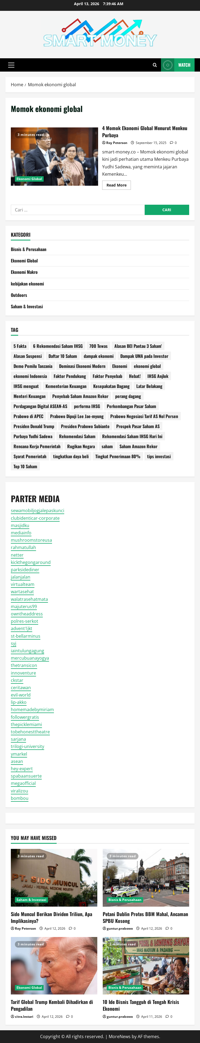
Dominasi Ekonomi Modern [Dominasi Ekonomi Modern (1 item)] (82, 366)
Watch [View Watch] (176, 65)
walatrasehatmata (29, 599)
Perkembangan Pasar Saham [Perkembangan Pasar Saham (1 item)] (131, 406)
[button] (11, 65)
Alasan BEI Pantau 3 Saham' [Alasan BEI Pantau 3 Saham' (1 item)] (138, 346)
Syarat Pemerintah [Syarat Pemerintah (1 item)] (30, 456)
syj (13, 643)
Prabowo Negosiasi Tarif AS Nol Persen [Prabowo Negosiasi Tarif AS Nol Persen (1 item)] (144, 416)
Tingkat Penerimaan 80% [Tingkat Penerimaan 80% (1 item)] (117, 456)
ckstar (17, 680)
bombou (19, 798)
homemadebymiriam (32, 710)
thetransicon (24, 665)
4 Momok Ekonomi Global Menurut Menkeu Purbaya (54, 156)
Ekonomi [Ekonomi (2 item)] (119, 366)
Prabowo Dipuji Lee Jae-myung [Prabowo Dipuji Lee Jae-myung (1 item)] (77, 416)
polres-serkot (24, 621)
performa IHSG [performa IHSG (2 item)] (87, 406)
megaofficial (23, 783)
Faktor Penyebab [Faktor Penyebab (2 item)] (107, 376)
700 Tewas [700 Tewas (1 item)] (98, 346)
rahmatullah (23, 547)
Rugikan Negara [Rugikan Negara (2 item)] (81, 446)
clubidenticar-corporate (35, 518)
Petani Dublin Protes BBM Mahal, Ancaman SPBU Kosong (145, 917)
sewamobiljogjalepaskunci (37, 511)
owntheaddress (27, 614)
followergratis (25, 717)
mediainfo (21, 533)
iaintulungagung (27, 651)
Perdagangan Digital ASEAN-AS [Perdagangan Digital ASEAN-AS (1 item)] (40, 406)
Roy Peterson (116, 142)
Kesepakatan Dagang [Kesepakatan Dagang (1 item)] (111, 386)
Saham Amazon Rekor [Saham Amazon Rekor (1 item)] (138, 446)
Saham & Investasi (27, 306)
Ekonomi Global (29, 178)
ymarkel (19, 754)
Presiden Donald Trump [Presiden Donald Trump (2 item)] (34, 426)
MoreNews (120, 1036)
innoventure (23, 673)
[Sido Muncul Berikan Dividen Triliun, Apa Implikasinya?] (54, 878)
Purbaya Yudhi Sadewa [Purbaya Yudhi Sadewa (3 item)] (33, 436)
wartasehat (22, 592)
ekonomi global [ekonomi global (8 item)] (147, 366)
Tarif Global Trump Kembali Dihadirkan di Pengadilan (52, 1005)
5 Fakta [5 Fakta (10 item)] (20, 346)
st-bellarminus (25, 636)
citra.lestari (24, 1016)
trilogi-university (27, 746)
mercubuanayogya (30, 658)
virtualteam (22, 584)
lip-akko (19, 702)
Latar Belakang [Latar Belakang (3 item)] (149, 386)
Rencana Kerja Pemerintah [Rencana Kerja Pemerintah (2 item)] (37, 446)
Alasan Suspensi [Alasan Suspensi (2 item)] (28, 356)
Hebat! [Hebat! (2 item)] (135, 376)
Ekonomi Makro (24, 272)
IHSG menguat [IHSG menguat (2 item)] (26, 386)
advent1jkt (21, 628)
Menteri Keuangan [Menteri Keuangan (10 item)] (30, 396)
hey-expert (22, 769)
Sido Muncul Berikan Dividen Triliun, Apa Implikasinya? (51, 917)
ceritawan (21, 688)
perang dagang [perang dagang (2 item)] (128, 396)
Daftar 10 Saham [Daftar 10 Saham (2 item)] (63, 356)
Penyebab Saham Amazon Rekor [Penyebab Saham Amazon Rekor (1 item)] (80, 396)
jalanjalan (20, 577)
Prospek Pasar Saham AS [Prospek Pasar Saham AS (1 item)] (138, 426)
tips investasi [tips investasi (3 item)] (159, 456)
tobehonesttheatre (30, 732)
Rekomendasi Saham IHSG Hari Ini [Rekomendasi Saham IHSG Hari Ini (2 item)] (132, 436)
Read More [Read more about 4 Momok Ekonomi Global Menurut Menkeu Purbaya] (119, 186)
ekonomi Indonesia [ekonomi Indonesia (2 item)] (30, 376)
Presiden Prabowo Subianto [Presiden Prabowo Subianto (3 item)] (85, 426)
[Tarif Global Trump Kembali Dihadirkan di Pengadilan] (54, 966)
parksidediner (25, 570)
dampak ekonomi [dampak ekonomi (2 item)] (99, 356)
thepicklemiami (26, 724)
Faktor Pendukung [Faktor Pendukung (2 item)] (70, 376)
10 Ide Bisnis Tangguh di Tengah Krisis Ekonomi (141, 1005)
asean (17, 761)
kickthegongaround (31, 562)
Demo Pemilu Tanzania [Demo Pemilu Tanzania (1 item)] (33, 366)
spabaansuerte (26, 776)
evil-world (21, 695)
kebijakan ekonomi (27, 283)
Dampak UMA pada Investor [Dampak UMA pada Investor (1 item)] (144, 356)
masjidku (20, 525)
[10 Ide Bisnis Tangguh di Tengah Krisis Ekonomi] (146, 966)
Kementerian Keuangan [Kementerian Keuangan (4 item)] (66, 386)
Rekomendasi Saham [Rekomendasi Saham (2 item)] (77, 436)
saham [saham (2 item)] (107, 446)
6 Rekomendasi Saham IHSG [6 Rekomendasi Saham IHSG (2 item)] (58, 346)
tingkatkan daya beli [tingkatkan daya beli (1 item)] (71, 456)
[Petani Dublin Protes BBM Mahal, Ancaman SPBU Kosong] (146, 878)
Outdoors (19, 295)
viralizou (19, 791)
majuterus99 (24, 606)
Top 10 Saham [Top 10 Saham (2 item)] (25, 466)
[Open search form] (155, 65)
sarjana (18, 739)
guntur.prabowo (120, 928)
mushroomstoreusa (31, 540)
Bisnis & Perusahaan (28, 249)
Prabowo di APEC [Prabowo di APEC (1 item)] (28, 416)
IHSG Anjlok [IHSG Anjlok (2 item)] (157, 376)
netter (17, 555)
